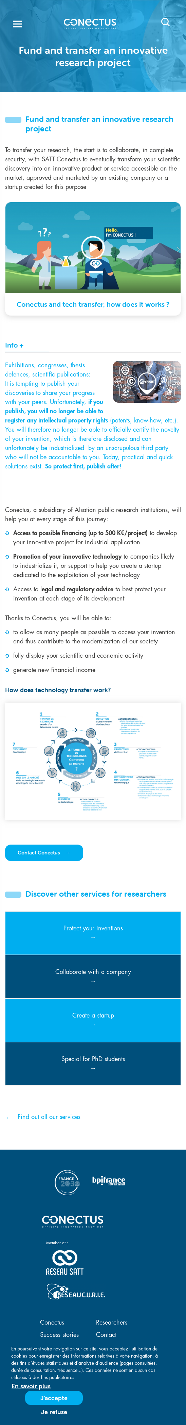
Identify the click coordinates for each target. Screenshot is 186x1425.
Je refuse (54, 1412)
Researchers (111, 1322)
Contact (106, 1335)
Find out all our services (49, 1117)
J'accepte (54, 1398)
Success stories (59, 1335)
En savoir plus (31, 1386)
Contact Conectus (39, 852)
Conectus (52, 1322)
